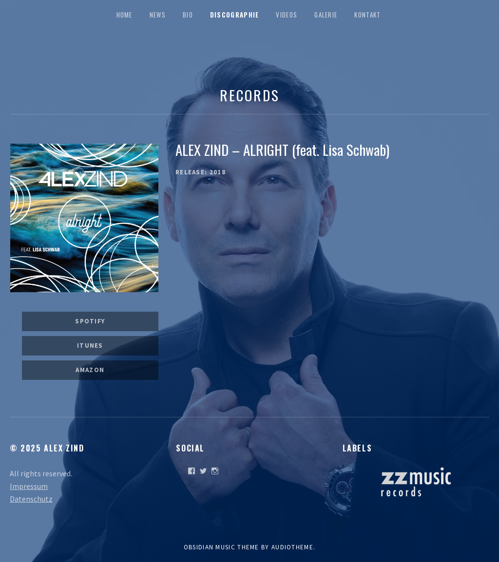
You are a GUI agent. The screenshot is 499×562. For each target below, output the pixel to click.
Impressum (29, 486)
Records (249, 94)
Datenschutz (31, 499)
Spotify (90, 321)
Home (124, 14)
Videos (286, 14)
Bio (188, 14)
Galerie (325, 14)
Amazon (90, 370)
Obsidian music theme (221, 547)
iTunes (90, 345)
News (158, 14)
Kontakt (367, 14)
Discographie (234, 14)
